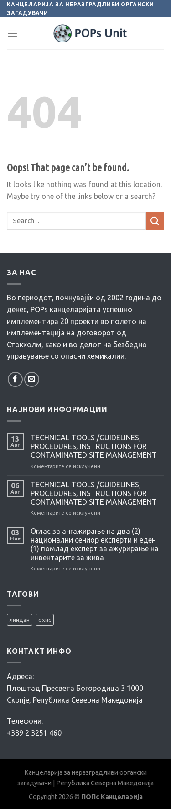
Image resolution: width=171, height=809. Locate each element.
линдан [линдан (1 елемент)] (20, 619)
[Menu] (12, 33)
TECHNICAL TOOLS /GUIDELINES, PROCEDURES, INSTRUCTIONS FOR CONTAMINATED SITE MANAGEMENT (94, 446)
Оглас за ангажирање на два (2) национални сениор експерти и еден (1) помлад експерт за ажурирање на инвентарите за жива (95, 544)
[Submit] (155, 221)
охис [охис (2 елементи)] (44, 619)
